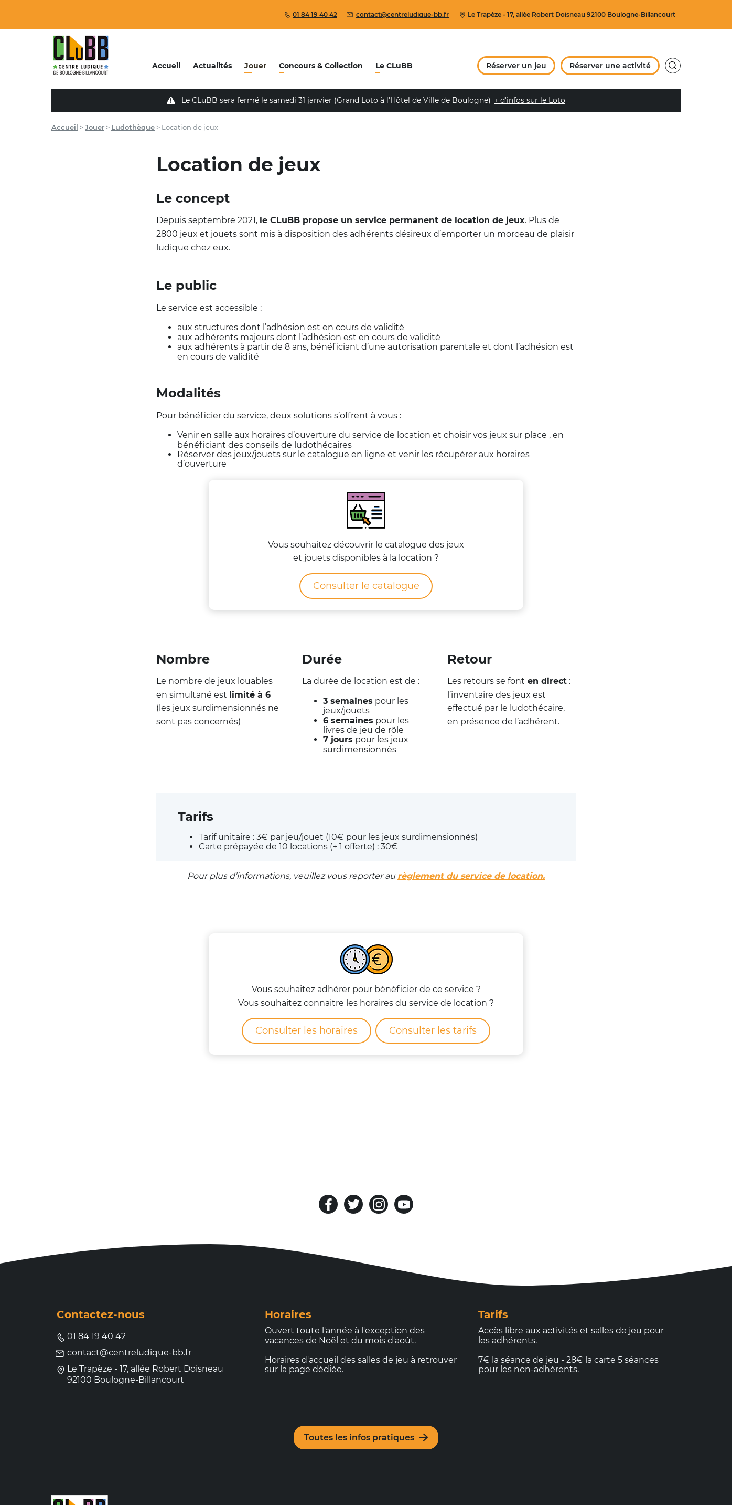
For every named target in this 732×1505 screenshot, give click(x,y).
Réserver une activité (610, 65)
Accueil (166, 65)
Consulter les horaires (306, 1030)
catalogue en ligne (346, 454)
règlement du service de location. (471, 876)
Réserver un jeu (516, 65)
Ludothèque (133, 127)
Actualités (212, 65)
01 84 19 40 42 (310, 14)
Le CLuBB (394, 65)
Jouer (255, 65)
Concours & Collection (321, 65)
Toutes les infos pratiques (366, 1438)
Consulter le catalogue (366, 586)
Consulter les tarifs (433, 1030)
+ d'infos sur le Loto (529, 100)
